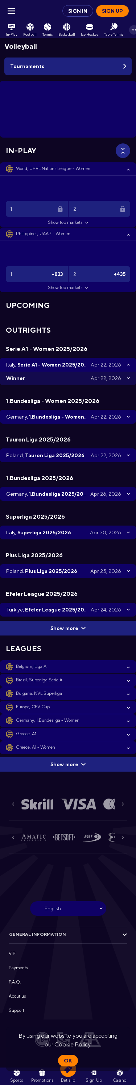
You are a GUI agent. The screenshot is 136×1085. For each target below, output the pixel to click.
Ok (68, 1061)
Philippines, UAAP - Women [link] (43, 233)
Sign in (77, 11)
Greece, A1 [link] (26, 733)
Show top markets (68, 222)
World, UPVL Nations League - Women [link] (53, 168)
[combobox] (68, 908)
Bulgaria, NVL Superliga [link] (39, 693)
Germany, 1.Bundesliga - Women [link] (47, 720)
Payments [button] (18, 967)
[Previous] (13, 804)
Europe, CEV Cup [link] (33, 706)
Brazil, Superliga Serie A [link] (39, 679)
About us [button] (17, 996)
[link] (11, 30)
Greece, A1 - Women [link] (35, 747)
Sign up (112, 11)
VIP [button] (12, 953)
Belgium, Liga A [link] (31, 666)
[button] (68, 168)
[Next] (123, 804)
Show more (67, 628)
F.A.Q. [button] (15, 982)
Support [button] (16, 1010)
